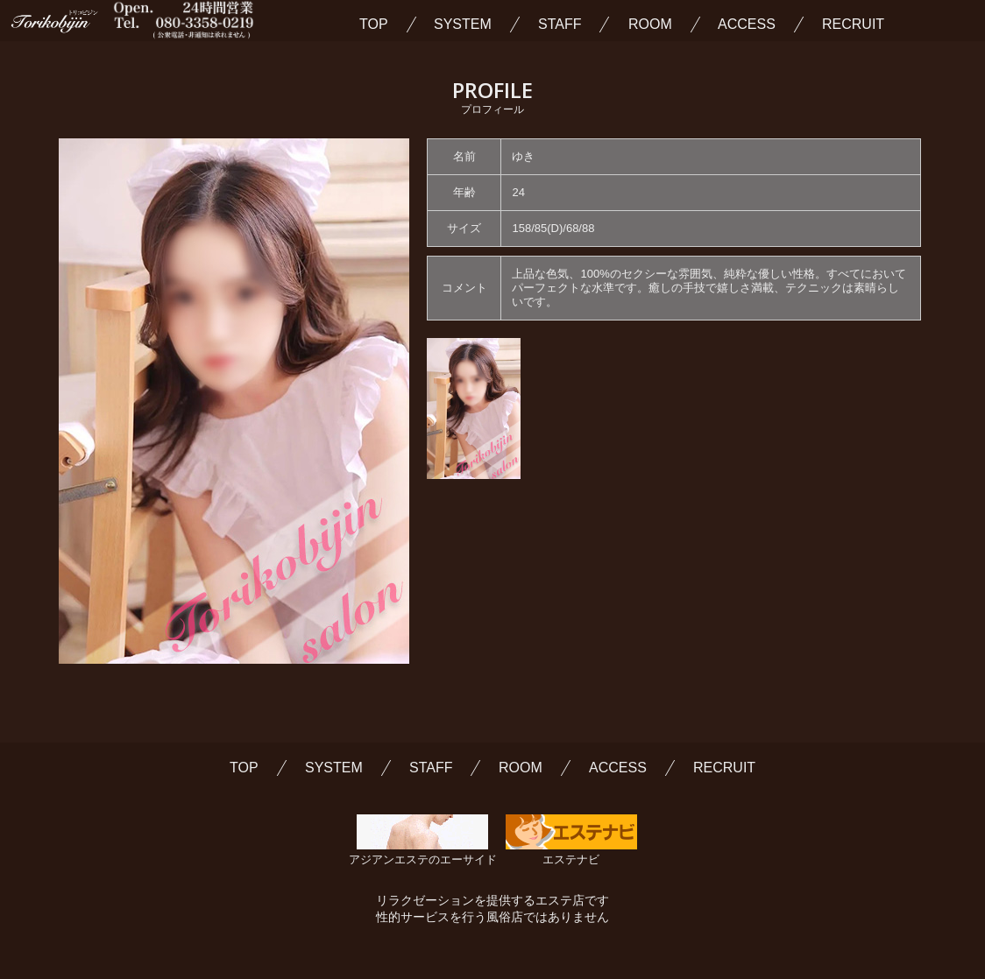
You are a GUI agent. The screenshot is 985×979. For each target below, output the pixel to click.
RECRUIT (853, 25)
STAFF (559, 25)
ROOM (650, 25)
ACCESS (747, 25)
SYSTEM (463, 25)
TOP (373, 25)
